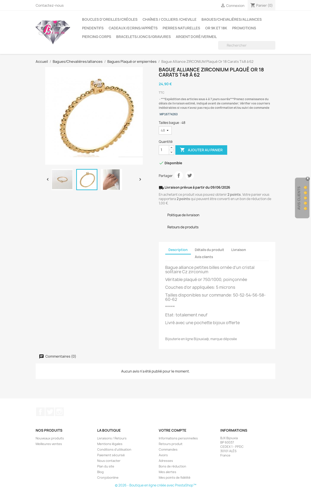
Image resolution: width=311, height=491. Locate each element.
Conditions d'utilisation (114, 449)
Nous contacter (109, 461)
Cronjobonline (108, 477)
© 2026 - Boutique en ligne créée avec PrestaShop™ (155, 485)
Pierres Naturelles (181, 28)
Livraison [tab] (238, 250)
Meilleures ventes (49, 444)
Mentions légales (109, 444)
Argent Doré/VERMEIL (196, 36)
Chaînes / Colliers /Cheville (170, 19)
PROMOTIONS (244, 28)
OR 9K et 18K (216, 28)
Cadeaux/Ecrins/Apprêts (133, 28)
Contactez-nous (50, 5)
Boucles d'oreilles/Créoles (110, 19)
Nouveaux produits (50, 438)
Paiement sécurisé (111, 455)
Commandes (168, 449)
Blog (100, 472)
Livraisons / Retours (112, 438)
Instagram (59, 411)
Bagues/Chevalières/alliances (232, 19)
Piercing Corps (96, 36)
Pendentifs (93, 28)
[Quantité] (164, 150)
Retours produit (170, 444)
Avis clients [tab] (204, 257)
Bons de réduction (172, 466)
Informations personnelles (178, 438)
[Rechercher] (246, 45)
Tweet (189, 175)
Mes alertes (167, 472)
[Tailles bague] (165, 130)
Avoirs (163, 455)
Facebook (40, 411)
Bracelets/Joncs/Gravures (143, 36)
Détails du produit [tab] (209, 250)
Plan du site (105, 466)
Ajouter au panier (201, 150)
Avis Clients (299, 198)
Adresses (166, 461)
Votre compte (172, 430)
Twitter (50, 411)
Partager (178, 175)
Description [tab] (178, 250)
